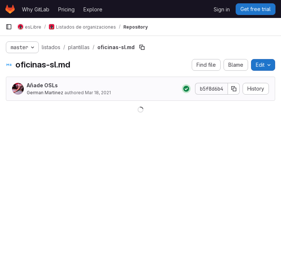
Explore (92, 9)
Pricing (66, 9)
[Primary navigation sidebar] (9, 27)
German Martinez (45, 92)
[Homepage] (10, 9)
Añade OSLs (42, 85)
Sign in (222, 9)
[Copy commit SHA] (234, 89)
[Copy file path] (142, 47)
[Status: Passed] (186, 88)
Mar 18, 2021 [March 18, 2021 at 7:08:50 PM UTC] (98, 92)
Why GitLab (35, 9)
